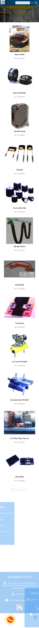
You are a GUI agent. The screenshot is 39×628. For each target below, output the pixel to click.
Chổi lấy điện (19, 285)
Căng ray (19, 170)
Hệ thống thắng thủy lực (19, 438)
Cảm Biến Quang (19, 131)
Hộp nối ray (19, 477)
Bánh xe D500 (19, 54)
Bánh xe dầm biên (19, 93)
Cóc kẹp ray (19, 323)
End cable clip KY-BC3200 (20, 400)
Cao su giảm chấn (19, 208)
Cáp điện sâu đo (19, 246)
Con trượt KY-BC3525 (19, 362)
